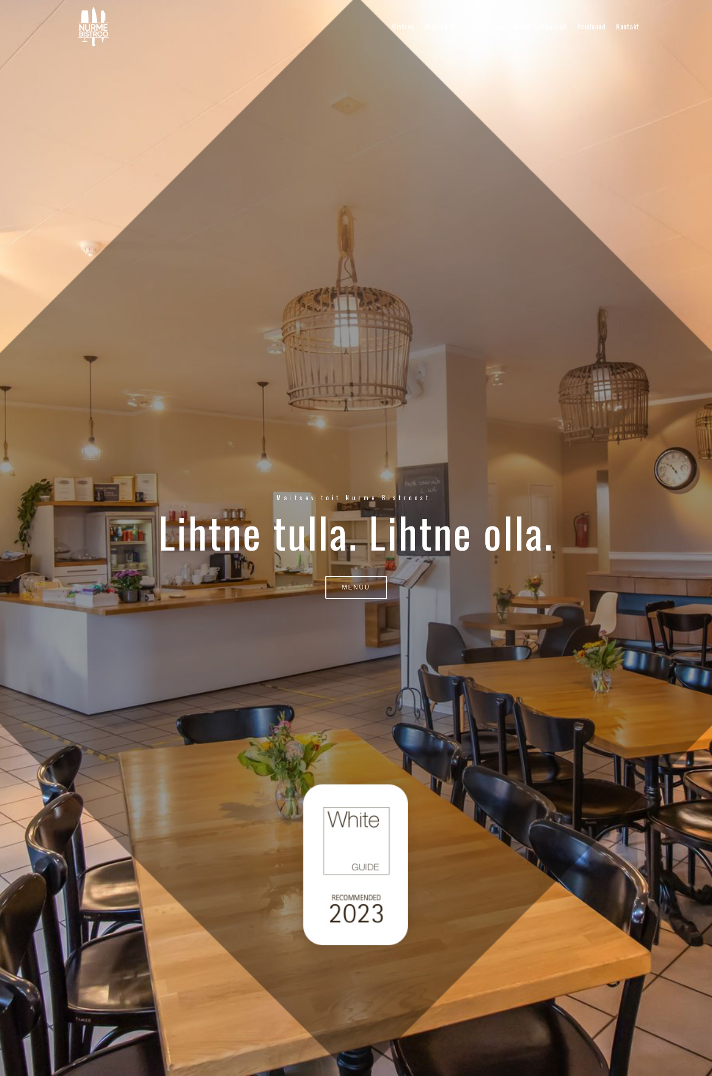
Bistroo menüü (446, 25)
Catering (491, 25)
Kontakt (628, 25)
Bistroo (403, 25)
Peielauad (591, 25)
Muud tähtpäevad (541, 25)
